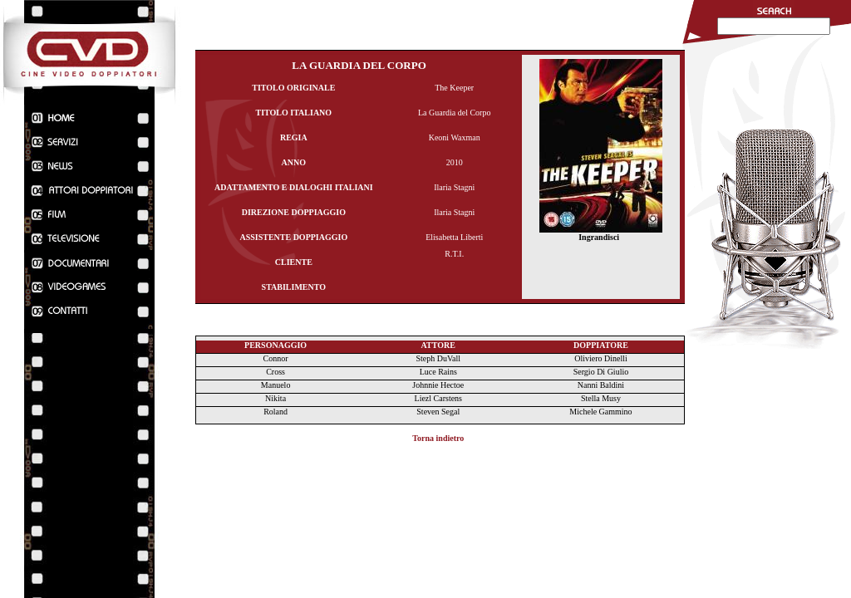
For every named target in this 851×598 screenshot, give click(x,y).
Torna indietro (438, 438)
